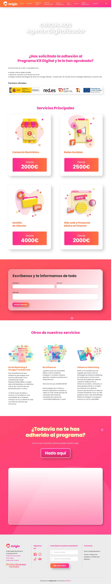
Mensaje (16, 292)
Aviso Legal (9, 558)
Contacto (95, 3)
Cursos (76, 3)
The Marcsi (69, 3)
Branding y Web (38, 3)
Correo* (59, 283)
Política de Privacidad (13, 556)
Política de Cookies (12, 560)
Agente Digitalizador (85, 3)
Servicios (29, 3)
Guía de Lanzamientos (48, 3)
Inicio (22, 3)
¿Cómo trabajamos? (60, 3)
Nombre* (16, 283)
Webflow (68, 581)
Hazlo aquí (55, 453)
